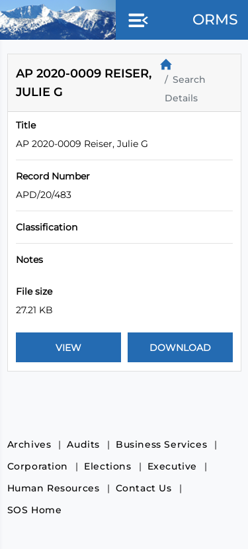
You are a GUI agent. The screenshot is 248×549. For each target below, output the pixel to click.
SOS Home (34, 510)
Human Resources (53, 488)
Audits (83, 444)
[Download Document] (180, 347)
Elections (107, 466)
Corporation (38, 466)
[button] (135, 21)
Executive (172, 466)
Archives (29, 444)
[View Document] (68, 347)
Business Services (161, 444)
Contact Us (144, 488)
